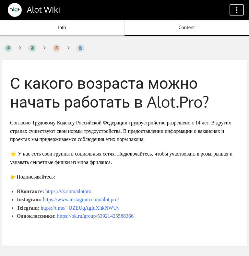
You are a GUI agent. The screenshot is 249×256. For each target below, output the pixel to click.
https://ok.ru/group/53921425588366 (95, 216)
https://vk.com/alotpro (68, 191)
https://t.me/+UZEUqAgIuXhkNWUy (80, 208)
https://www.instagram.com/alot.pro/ (81, 199)
